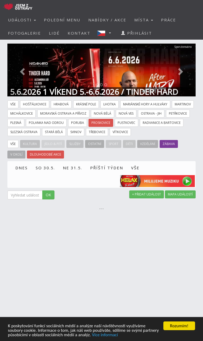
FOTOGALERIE (24, 33)
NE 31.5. (72, 167)
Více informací (105, 335)
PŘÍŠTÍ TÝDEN (106, 167)
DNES (21, 167)
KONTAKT (79, 33)
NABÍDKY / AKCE (107, 19)
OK (48, 194)
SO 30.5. (45, 167)
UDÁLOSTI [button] (22, 19)
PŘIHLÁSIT (136, 33)
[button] (105, 33)
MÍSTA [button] (143, 19)
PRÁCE (168, 19)
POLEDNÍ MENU (62, 19)
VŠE (135, 167)
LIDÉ (54, 33)
